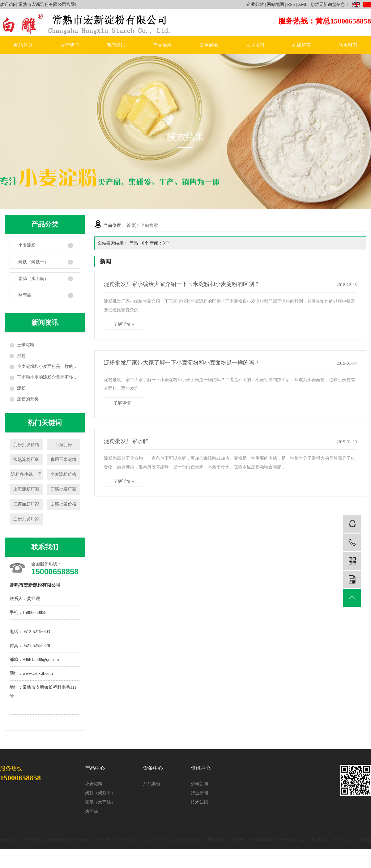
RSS (291, 4)
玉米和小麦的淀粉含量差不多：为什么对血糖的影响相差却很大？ (48, 377)
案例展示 (208, 45)
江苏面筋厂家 (26, 504)
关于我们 (69, 45)
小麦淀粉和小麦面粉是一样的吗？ (48, 366)
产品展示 (162, 45)
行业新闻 (199, 793)
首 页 (131, 225)
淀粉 (21, 388)
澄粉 (21, 355)
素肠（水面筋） (33, 278)
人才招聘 (255, 45)
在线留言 (301, 45)
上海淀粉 (63, 444)
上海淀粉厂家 (26, 489)
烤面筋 (24, 295)
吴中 (337, 839)
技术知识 (199, 802)
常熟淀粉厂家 (26, 459)
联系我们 (348, 45)
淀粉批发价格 (26, 444)
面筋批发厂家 (63, 489)
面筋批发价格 (63, 504)
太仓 (347, 839)
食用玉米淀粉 (63, 459)
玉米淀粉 (25, 345)
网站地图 (275, 4)
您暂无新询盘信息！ (329, 4)
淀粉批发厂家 (26, 519)
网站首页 (23, 45)
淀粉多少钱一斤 (26, 474)
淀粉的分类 (28, 399)
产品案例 (151, 783)
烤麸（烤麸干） (33, 262)
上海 (357, 839)
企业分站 (255, 4)
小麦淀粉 (27, 245)
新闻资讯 (116, 45)
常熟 (366, 839)
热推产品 (295, 839)
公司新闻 (199, 783)
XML (303, 4)
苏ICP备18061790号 (266, 839)
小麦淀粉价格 (63, 474)
